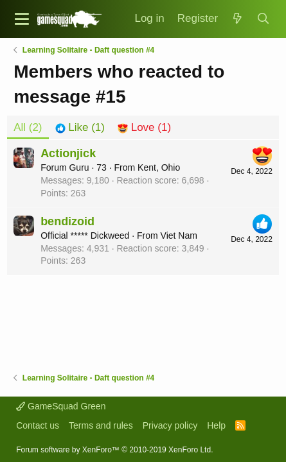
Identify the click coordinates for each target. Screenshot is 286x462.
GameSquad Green (60, 406)
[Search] (263, 19)
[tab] (80, 127)
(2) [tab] (27, 127)
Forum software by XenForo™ (114, 449)
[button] (22, 19)
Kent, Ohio (159, 167)
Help (216, 425)
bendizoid (67, 221)
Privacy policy (170, 425)
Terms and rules (101, 425)
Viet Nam (179, 235)
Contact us (37, 425)
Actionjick (68, 153)
